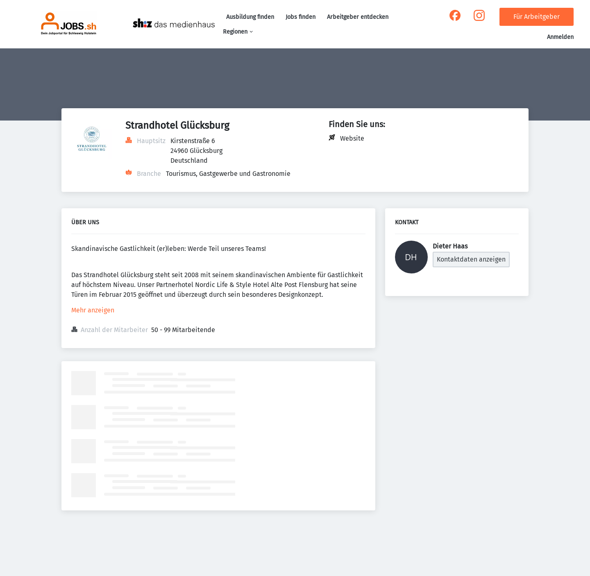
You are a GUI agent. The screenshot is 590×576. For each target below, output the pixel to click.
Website (352, 138)
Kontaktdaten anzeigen (471, 259)
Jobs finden (300, 17)
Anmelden (560, 37)
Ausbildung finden (250, 17)
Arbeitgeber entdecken (357, 17)
